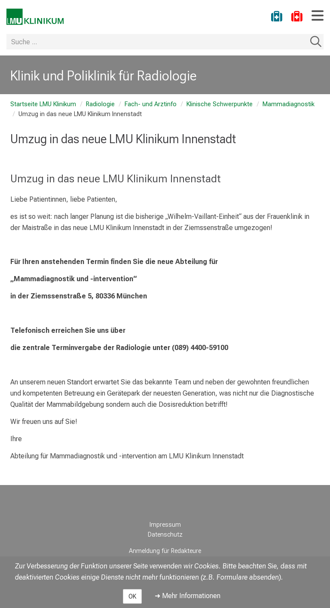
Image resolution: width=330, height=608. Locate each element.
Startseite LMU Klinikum (43, 104)
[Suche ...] (157, 41)
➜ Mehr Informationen (187, 596)
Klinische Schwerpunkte (219, 104)
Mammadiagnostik (289, 104)
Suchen (316, 41)
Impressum (165, 524)
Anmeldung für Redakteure (165, 551)
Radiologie (100, 104)
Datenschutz (165, 534)
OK (132, 596)
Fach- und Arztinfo (151, 104)
